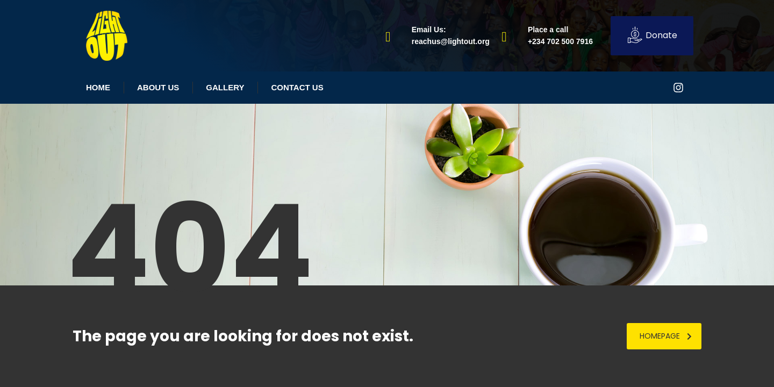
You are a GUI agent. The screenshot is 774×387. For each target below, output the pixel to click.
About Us (158, 87)
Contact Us (297, 87)
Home (98, 87)
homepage (666, 336)
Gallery (225, 87)
